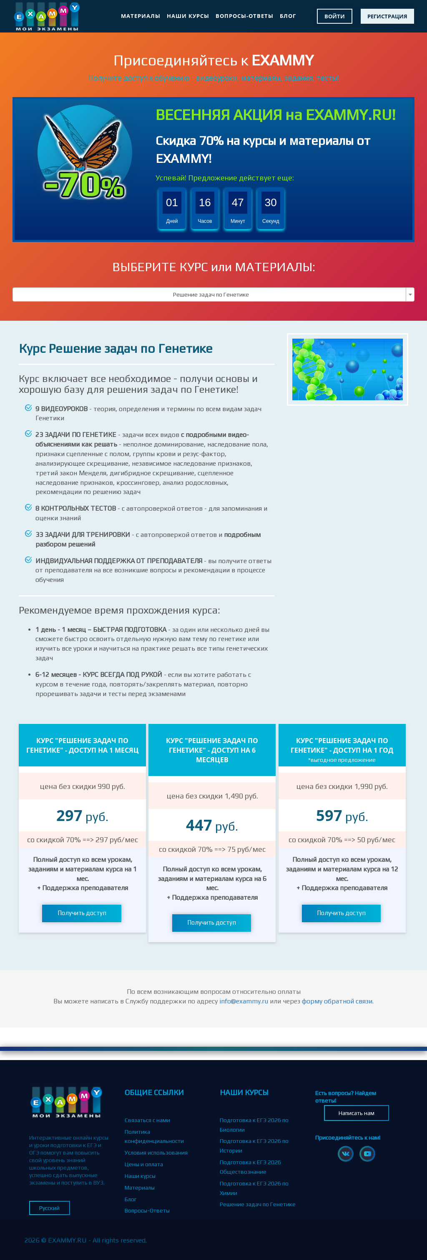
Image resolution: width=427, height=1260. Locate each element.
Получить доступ (82, 912)
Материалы (141, 16)
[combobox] (213, 294)
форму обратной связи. (338, 1001)
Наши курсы (188, 16)
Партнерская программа (157, 1222)
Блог (288, 16)
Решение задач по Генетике (258, 1204)
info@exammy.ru (243, 1001)
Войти (334, 16)
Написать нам (356, 1113)
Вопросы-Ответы (245, 16)
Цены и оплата (144, 1164)
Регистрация (387, 16)
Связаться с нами (147, 1120)
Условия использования (156, 1152)
